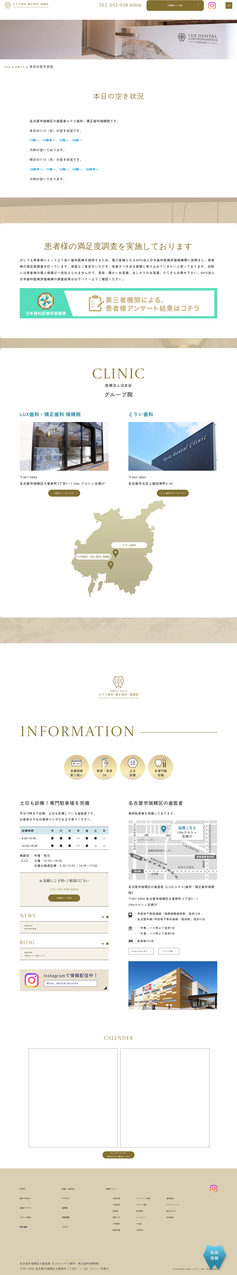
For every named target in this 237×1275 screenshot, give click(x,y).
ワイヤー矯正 (140, 1219)
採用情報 (61, 1232)
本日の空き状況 (64, 942)
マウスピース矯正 (143, 1213)
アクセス (61, 1213)
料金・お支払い (67, 1203)
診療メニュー (103, 1203)
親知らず (107, 1232)
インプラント (140, 1232)
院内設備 (26, 1241)
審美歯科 (179, 1213)
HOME (25, 1203)
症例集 (60, 1222)
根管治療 (107, 1245)
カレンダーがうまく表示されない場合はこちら (118, 1167)
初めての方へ (30, 1213)
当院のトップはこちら (64, 496)
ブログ (60, 1241)
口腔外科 (136, 1245)
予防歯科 (107, 1219)
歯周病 (105, 1226)
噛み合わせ (181, 1226)
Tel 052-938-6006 (64, 895)
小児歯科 (107, 1238)
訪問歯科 (179, 1232)
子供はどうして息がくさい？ (64, 974)
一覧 (96, 929)
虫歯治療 (107, 1213)
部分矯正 (136, 1226)
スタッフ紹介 (30, 1232)
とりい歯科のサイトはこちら (173, 496)
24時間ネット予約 (171, 10)
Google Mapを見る (148, 958)
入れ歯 (135, 1238)
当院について (30, 1222)
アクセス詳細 (194, 958)
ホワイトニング (184, 1219)
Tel (115, 10)
